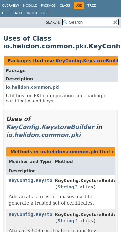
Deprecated (13, 13)
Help (45, 13)
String (66, 186)
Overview (10, 5)
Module (30, 5)
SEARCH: (53, 22)
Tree (91, 5)
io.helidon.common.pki (33, 87)
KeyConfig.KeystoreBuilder (50, 126)
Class (65, 5)
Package (48, 5)
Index (32, 13)
